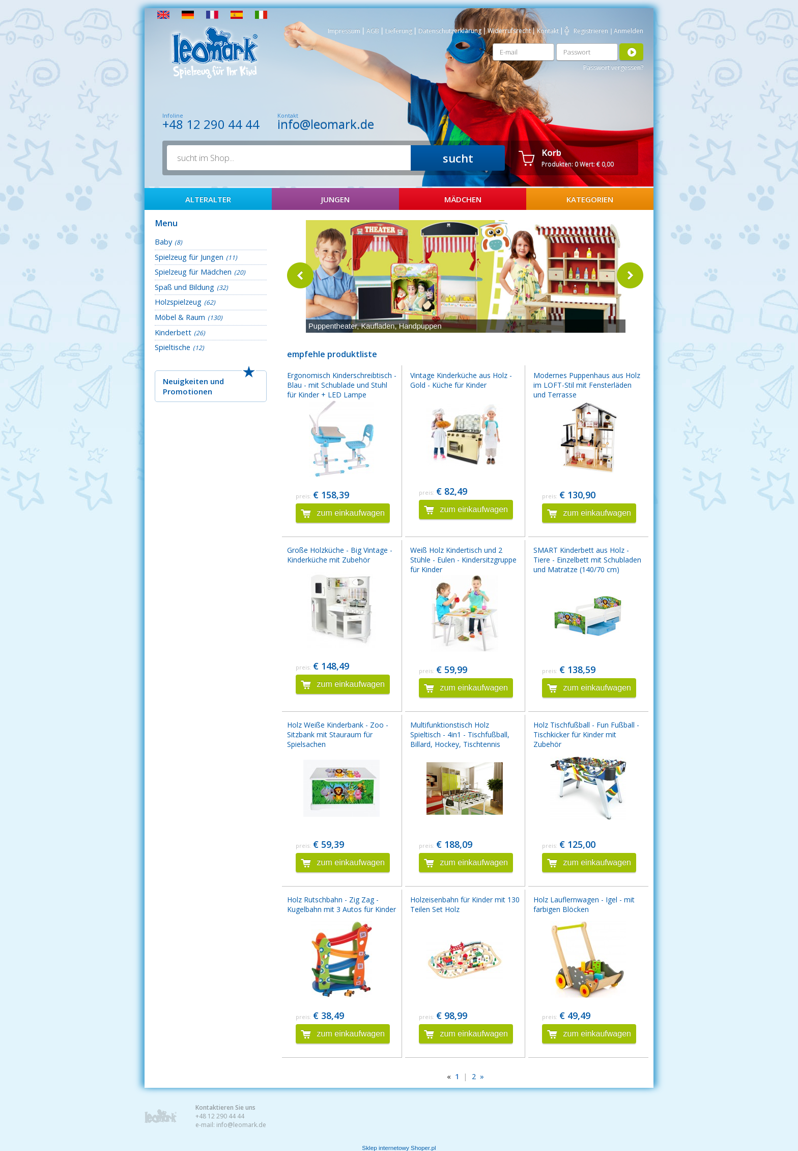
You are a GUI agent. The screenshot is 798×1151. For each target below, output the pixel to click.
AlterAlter (208, 199)
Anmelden (628, 30)
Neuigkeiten (185, 381)
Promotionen (187, 391)
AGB (372, 30)
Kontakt (548, 30)
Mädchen (462, 199)
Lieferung (398, 30)
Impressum (344, 30)
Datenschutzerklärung (449, 30)
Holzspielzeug (178, 302)
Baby (163, 241)
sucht (458, 158)
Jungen (335, 199)
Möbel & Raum (180, 317)
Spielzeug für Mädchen (193, 271)
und (217, 381)
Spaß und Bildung (184, 287)
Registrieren (591, 30)
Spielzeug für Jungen (189, 257)
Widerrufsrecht (509, 30)
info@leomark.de (325, 124)
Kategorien (589, 199)
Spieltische (172, 347)
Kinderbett (173, 332)
